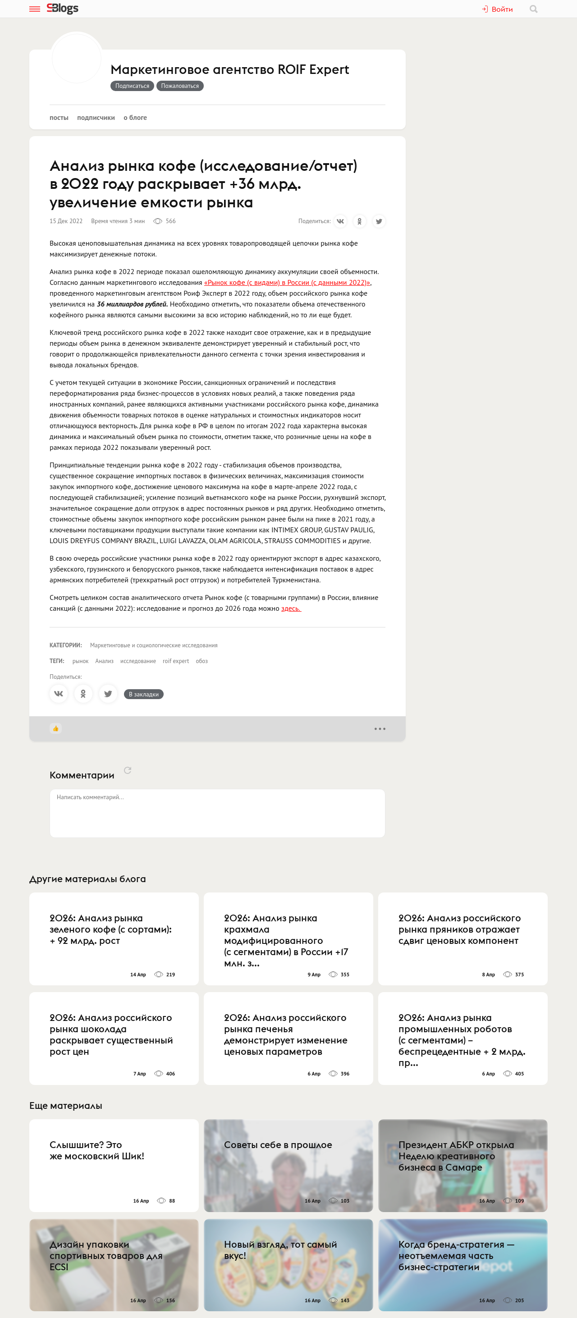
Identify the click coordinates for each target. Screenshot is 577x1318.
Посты (59, 117)
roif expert (176, 661)
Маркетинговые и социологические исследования (154, 645)
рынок (81, 661)
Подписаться (132, 86)
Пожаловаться (180, 86)
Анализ (105, 661)
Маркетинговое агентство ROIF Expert (229, 70)
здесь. (291, 608)
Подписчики (96, 117)
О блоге (135, 117)
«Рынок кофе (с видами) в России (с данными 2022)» (287, 282)
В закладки (144, 694)
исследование (138, 661)
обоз (202, 661)
